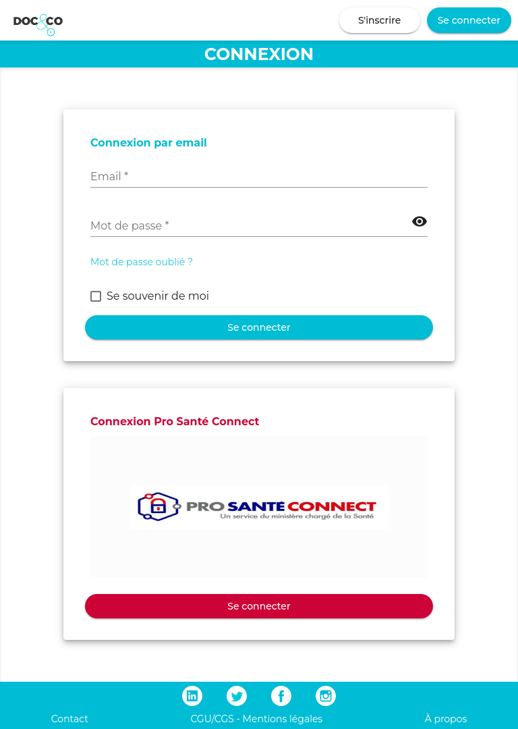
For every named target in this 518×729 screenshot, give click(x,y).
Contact (69, 719)
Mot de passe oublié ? (141, 262)
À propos (446, 719)
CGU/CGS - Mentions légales (256, 719)
